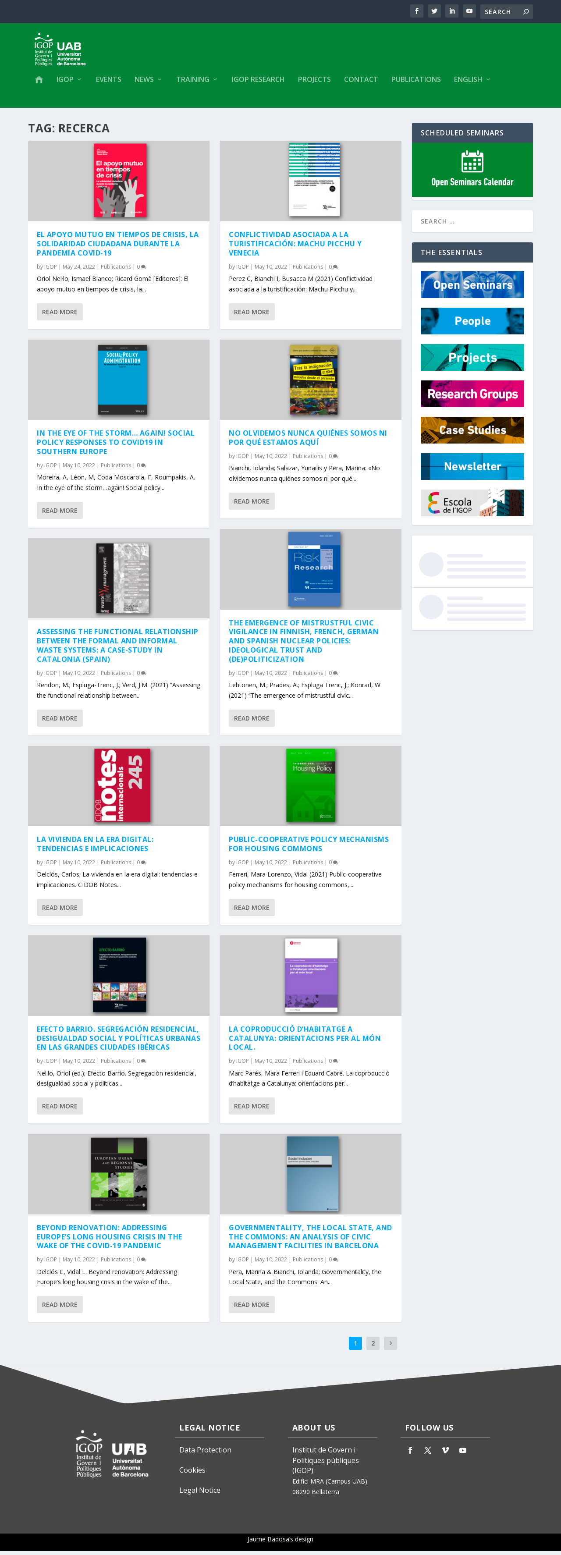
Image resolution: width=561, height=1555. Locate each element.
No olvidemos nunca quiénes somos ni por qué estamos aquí (308, 442)
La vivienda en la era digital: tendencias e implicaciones (95, 848)
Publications (416, 82)
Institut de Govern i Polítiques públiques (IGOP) (325, 1464)
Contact (361, 82)
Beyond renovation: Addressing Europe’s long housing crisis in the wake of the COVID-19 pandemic (109, 1241)
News (144, 82)
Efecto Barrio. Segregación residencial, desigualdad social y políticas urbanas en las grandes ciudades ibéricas (118, 1042)
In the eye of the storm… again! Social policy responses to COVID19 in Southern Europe (116, 447)
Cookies (192, 1474)
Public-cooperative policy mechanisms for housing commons (309, 848)
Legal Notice (199, 1494)
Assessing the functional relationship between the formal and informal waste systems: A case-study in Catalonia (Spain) (118, 649)
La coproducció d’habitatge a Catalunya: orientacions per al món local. (305, 1042)
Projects (314, 82)
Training (192, 82)
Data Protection (205, 1454)
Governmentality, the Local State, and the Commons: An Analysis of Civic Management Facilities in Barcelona (310, 1241)
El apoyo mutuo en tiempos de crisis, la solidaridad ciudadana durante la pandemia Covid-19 (118, 248)
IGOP (65, 82)
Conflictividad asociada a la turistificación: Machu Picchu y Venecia (295, 248)
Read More (60, 316)
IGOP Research (258, 82)
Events (108, 82)
